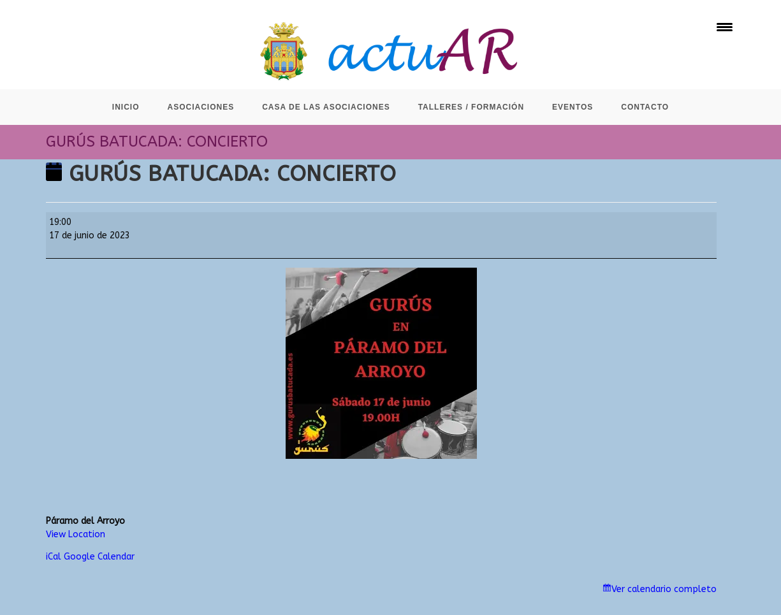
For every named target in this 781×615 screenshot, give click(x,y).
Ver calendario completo (664, 589)
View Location (75, 534)
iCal (53, 556)
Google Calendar (99, 556)
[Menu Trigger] (724, 27)
